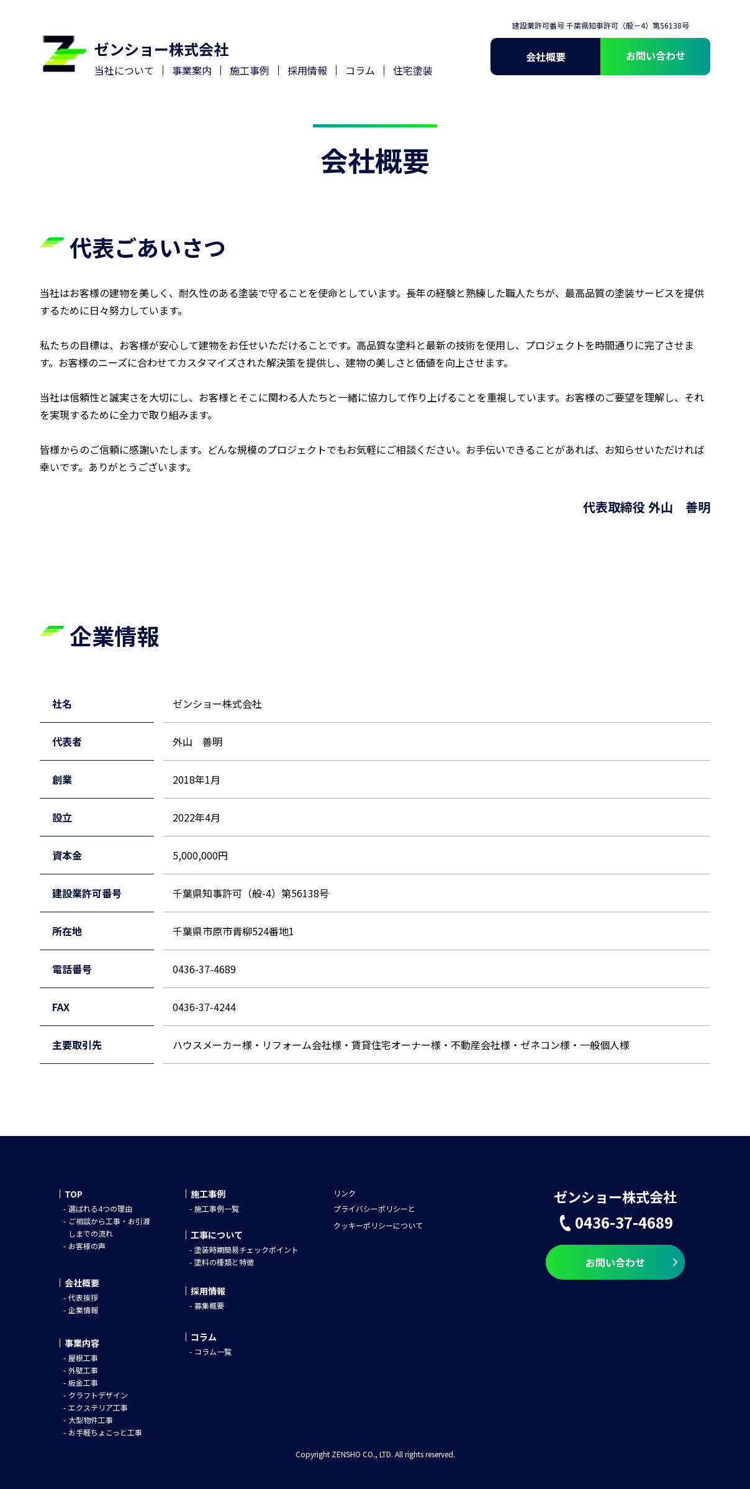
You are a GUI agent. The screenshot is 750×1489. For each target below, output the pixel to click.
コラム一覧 (213, 1351)
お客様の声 (87, 1245)
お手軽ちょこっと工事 (105, 1432)
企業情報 (83, 1309)
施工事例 (249, 70)
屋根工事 (83, 1357)
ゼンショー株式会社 (161, 49)
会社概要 (546, 56)
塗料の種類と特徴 (224, 1262)
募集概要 (209, 1305)
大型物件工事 (90, 1419)
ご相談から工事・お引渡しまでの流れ (109, 1227)
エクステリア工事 (98, 1407)
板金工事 (83, 1382)
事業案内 (192, 70)
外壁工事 (83, 1370)
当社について (124, 70)
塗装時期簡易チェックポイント (246, 1249)
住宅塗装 (413, 70)
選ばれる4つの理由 (100, 1208)
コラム (360, 70)
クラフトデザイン (98, 1395)
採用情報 (307, 70)
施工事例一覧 (216, 1208)
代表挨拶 (83, 1297)
